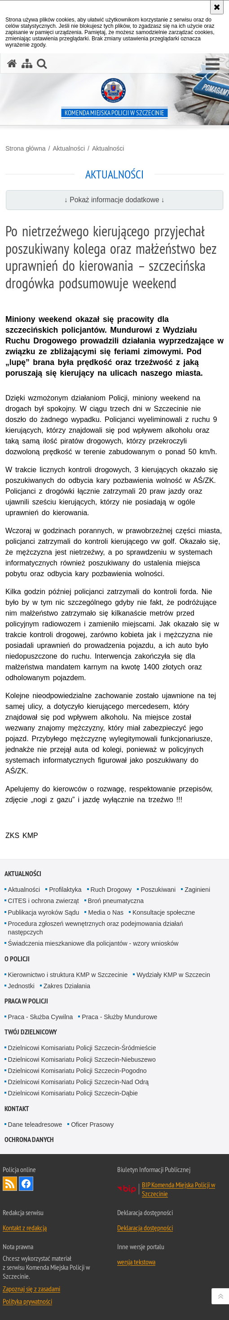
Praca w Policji (26, 1001)
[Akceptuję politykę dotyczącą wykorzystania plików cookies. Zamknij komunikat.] (217, 7)
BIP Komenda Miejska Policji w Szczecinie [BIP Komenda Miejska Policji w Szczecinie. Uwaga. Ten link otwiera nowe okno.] (178, 1189)
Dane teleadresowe (35, 1124)
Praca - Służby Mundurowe (119, 1016)
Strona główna (25, 148)
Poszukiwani (158, 889)
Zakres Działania (67, 986)
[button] (213, 64)
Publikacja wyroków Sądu (43, 912)
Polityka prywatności (27, 1301)
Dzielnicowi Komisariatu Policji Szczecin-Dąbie (73, 1093)
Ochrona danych (29, 1139)
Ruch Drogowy (111, 889)
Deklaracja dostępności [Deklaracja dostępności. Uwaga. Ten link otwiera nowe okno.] (145, 1227)
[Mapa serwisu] (27, 63)
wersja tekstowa (136, 1261)
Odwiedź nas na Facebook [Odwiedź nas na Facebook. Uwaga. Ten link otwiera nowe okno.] (26, 1184)
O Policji (17, 959)
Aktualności (69, 148)
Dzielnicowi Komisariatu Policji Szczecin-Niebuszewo (82, 1059)
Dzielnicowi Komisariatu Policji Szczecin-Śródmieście (82, 1047)
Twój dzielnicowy (30, 1032)
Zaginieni (197, 889)
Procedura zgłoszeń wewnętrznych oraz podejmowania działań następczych (95, 928)
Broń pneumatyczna (116, 900)
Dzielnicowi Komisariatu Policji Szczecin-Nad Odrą (78, 1082)
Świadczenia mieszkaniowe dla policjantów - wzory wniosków (93, 943)
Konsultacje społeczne (163, 912)
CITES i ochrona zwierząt (43, 900)
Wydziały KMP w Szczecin (173, 974)
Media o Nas (105, 912)
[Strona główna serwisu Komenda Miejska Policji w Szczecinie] (12, 63)
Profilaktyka (65, 889)
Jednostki (21, 986)
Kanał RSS (10, 1184)
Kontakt (16, 1108)
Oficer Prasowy (92, 1124)
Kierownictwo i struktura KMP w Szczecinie (68, 974)
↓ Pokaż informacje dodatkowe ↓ (114, 200)
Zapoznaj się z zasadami (31, 1288)
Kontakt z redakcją (25, 1227)
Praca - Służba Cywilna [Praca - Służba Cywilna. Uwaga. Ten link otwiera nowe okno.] (40, 1016)
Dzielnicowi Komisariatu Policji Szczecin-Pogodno (77, 1070)
